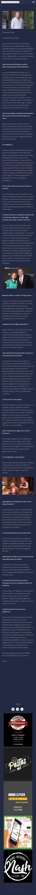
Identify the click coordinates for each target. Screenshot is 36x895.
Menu (33, 2)
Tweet (18, 704)
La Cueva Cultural (20, 888)
